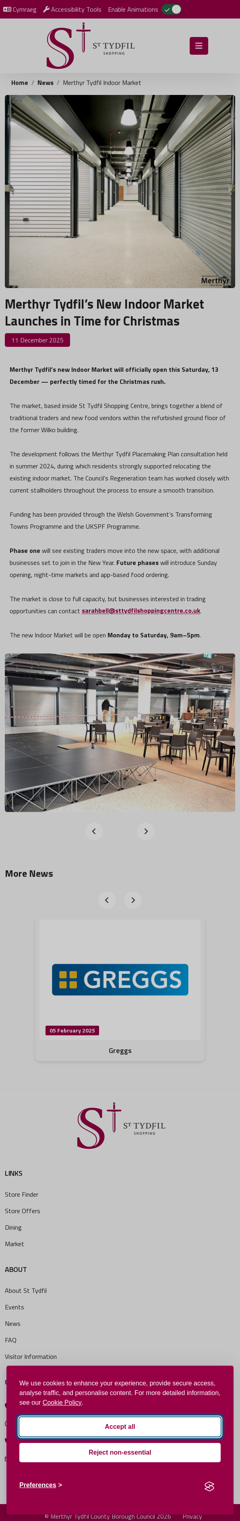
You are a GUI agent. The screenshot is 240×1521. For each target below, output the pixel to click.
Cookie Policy (62, 1402)
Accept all (120, 1426)
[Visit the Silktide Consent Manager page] (209, 1485)
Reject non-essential (120, 1452)
